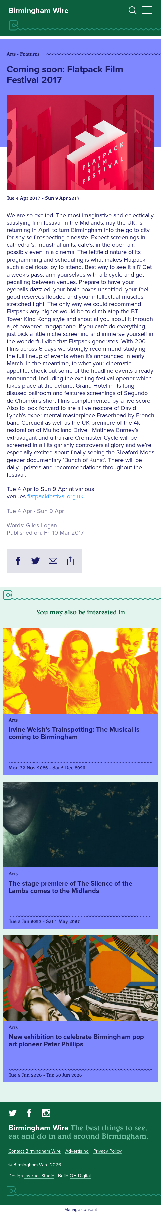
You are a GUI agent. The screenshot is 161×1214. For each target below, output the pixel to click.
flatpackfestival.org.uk (55, 496)
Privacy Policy (107, 1151)
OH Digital (80, 1176)
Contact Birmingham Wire (34, 1151)
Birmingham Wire (38, 10)
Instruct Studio (39, 1176)
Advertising (77, 1151)
